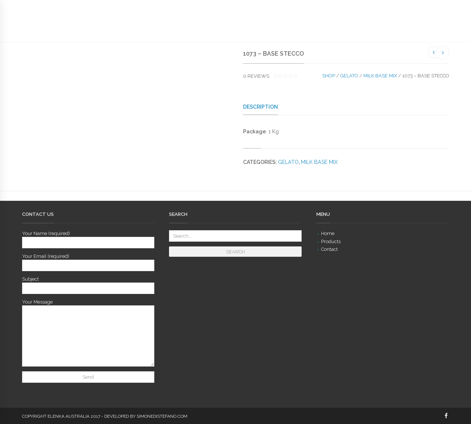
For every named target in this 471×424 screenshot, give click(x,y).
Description (260, 107)
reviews (256, 76)
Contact (329, 249)
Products (331, 241)
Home (327, 233)
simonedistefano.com (162, 416)
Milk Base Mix (380, 75)
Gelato (349, 75)
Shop (328, 75)
